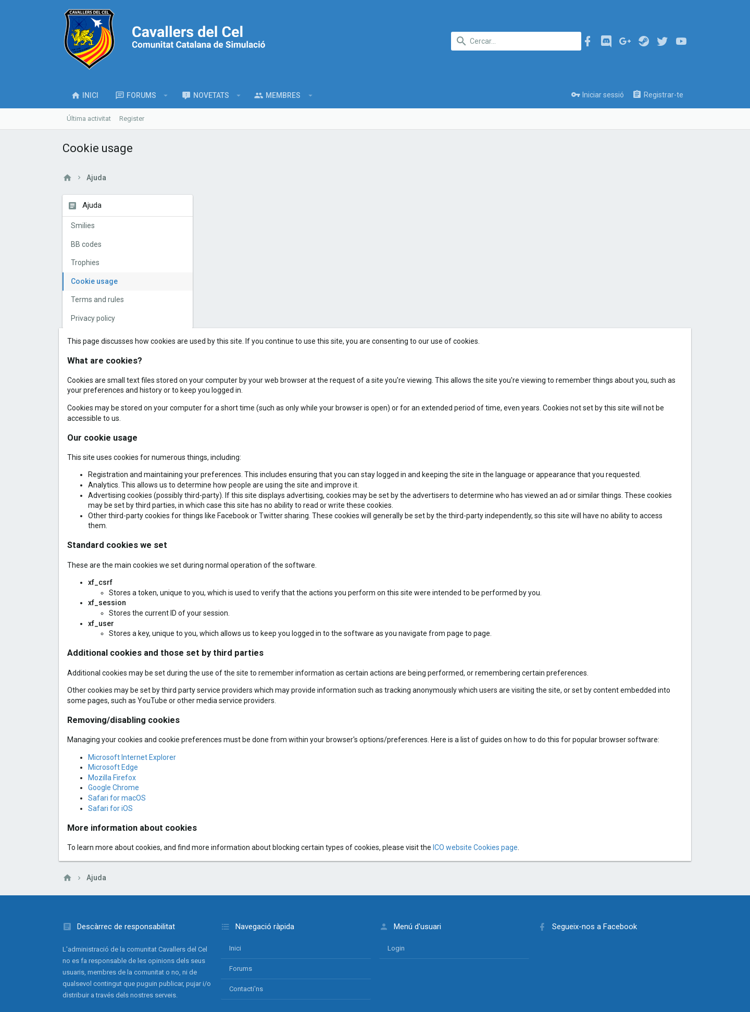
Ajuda (630, 962)
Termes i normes (523, 962)
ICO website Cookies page (619, 765)
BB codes (86, 244)
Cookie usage (94, 281)
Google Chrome (257, 706)
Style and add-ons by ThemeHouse (288, 994)
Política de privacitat (585, 962)
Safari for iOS (254, 726)
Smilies (83, 225)
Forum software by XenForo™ (147, 994)
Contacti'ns (246, 907)
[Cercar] (516, 41)
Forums (240, 887)
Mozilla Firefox (256, 695)
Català (98, 962)
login (396, 866)
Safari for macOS (261, 715)
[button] (165, 95)
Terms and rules (97, 299)
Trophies (85, 262)
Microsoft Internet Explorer (276, 675)
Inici (235, 866)
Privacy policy (93, 318)
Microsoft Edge (257, 685)
